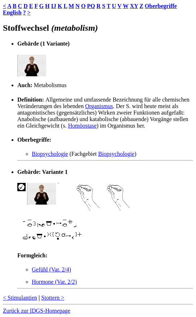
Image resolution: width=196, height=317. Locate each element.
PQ (91, 6)
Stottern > (52, 298)
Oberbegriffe (161, 6)
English (12, 12)
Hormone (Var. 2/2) (54, 282)
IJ (53, 6)
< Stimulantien (20, 298)
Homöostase (82, 126)
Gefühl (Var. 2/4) (51, 269)
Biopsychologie (50, 154)
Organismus (99, 106)
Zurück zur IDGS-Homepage (36, 311)
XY (134, 6)
